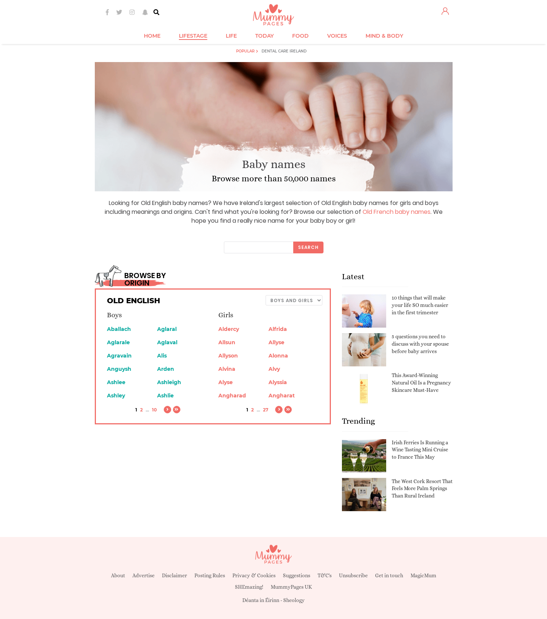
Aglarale (118, 342)
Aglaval (167, 342)
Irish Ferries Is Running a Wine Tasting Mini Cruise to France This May (420, 450)
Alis (162, 355)
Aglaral (167, 329)
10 (154, 410)
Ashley (116, 395)
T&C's (325, 575)
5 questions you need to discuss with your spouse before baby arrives (420, 344)
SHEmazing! (249, 587)
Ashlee (116, 382)
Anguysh (119, 369)
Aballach (119, 329)
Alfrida (278, 329)
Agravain (119, 355)
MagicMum (423, 575)
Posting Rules (209, 575)
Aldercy (228, 329)
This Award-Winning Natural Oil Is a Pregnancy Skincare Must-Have (421, 382)
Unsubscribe (353, 575)
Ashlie (165, 395)
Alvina (226, 369)
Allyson (228, 355)
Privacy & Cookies (254, 575)
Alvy (274, 369)
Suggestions (296, 575)
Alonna (278, 355)
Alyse (225, 382)
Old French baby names (396, 212)
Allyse (276, 342)
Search (308, 247)
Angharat (282, 395)
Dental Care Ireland (284, 51)
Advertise (143, 575)
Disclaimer (174, 575)
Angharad (232, 395)
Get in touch (389, 575)
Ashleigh (169, 382)
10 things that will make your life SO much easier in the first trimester (420, 305)
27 (265, 410)
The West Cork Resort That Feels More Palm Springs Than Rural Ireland (422, 488)
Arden (165, 369)
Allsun (226, 342)
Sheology (294, 600)
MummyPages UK (291, 587)
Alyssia (278, 382)
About (118, 575)
